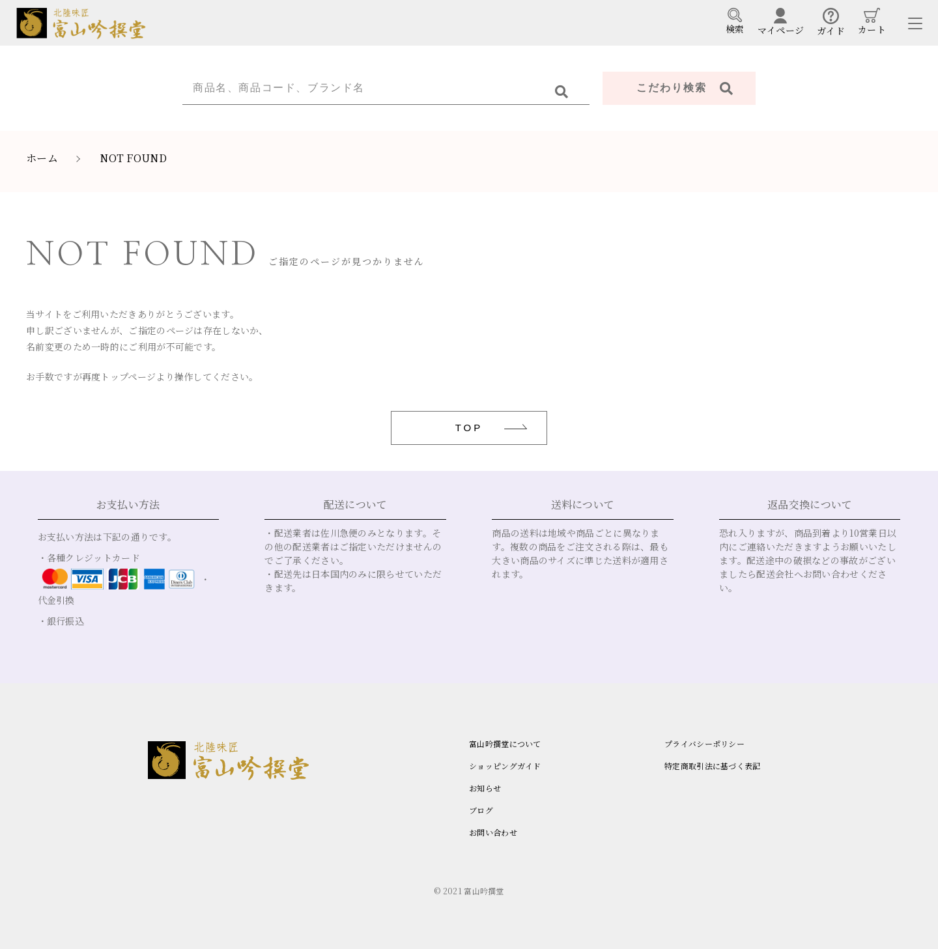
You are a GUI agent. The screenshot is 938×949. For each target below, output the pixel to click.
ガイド (831, 22)
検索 (735, 21)
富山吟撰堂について (505, 743)
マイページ (781, 22)
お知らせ (485, 787)
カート (872, 22)
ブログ (481, 809)
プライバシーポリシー (704, 743)
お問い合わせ (493, 832)
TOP (469, 427)
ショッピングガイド (505, 765)
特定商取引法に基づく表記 (712, 765)
